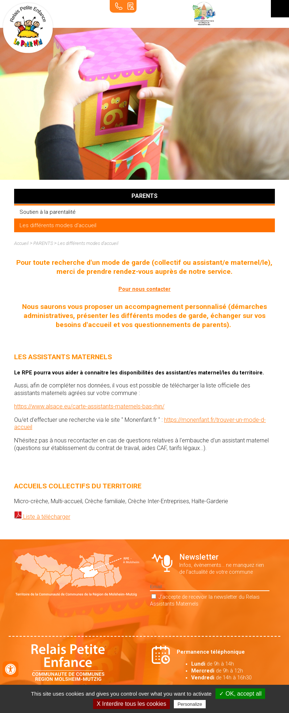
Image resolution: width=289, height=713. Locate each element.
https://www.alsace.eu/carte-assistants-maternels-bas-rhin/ (89, 406)
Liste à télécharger (46, 516)
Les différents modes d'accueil (58, 225)
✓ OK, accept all (240, 694)
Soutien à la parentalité (48, 212)
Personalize (189, 704)
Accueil (21, 243)
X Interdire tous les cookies (131, 704)
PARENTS (43, 243)
